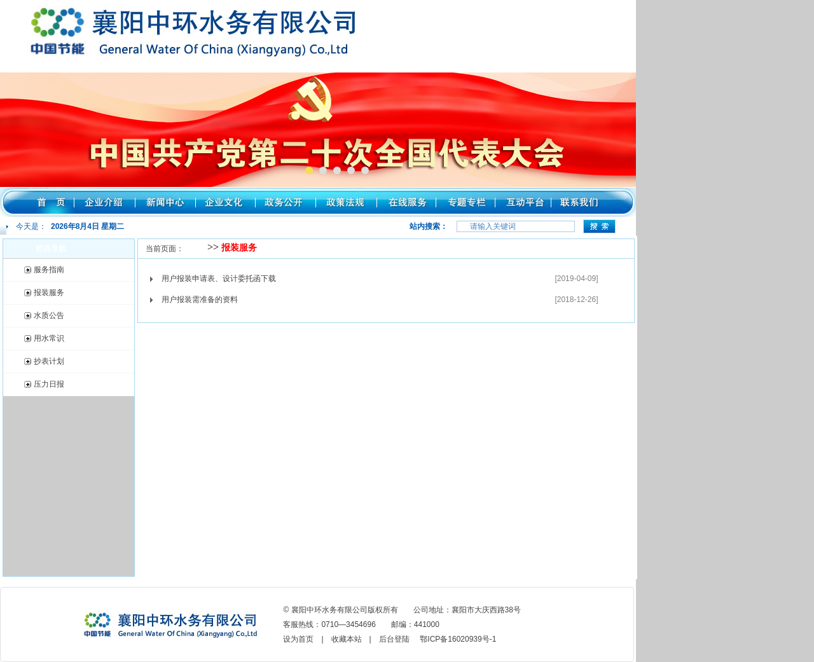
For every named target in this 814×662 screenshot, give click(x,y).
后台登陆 (394, 639)
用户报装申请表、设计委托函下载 (219, 278)
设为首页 (298, 639)
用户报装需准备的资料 (200, 299)
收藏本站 (346, 639)
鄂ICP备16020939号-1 (458, 639)
